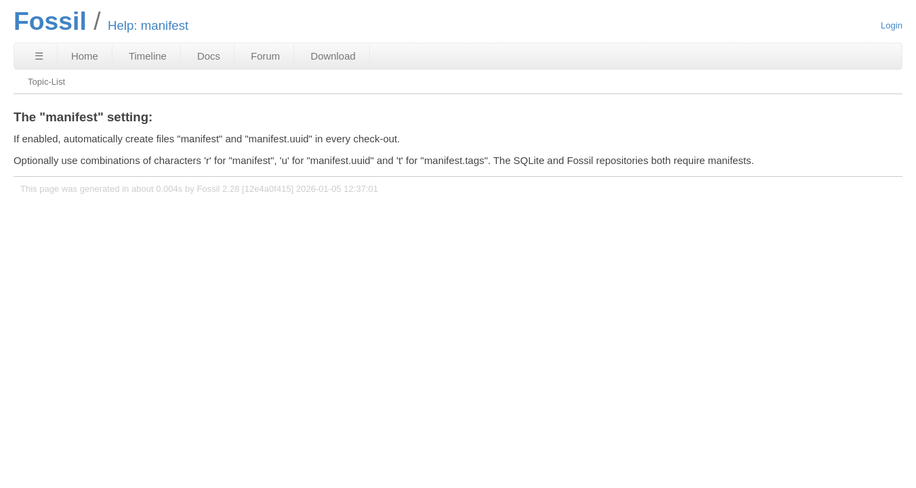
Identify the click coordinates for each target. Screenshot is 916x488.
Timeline (148, 56)
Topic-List (46, 82)
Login (891, 25)
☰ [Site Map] (39, 56)
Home (84, 56)
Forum (265, 56)
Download (332, 56)
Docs (208, 56)
